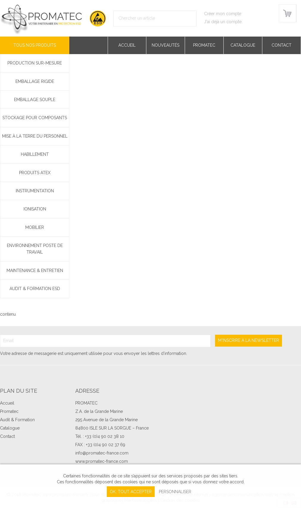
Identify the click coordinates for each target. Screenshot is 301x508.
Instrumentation (35, 190)
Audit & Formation (17, 419)
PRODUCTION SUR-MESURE (34, 63)
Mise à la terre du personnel (35, 136)
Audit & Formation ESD (35, 288)
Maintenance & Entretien (35, 270)
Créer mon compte (222, 13)
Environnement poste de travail (35, 248)
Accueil (127, 45)
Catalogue (243, 45)
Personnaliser (175, 491)
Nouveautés (165, 45)
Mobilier (34, 227)
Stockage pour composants (34, 117)
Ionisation (34, 209)
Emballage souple (34, 99)
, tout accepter (131, 491)
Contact (281, 45)
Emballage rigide (34, 81)
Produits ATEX (35, 172)
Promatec (204, 45)
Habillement (35, 154)
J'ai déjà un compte (223, 21)
